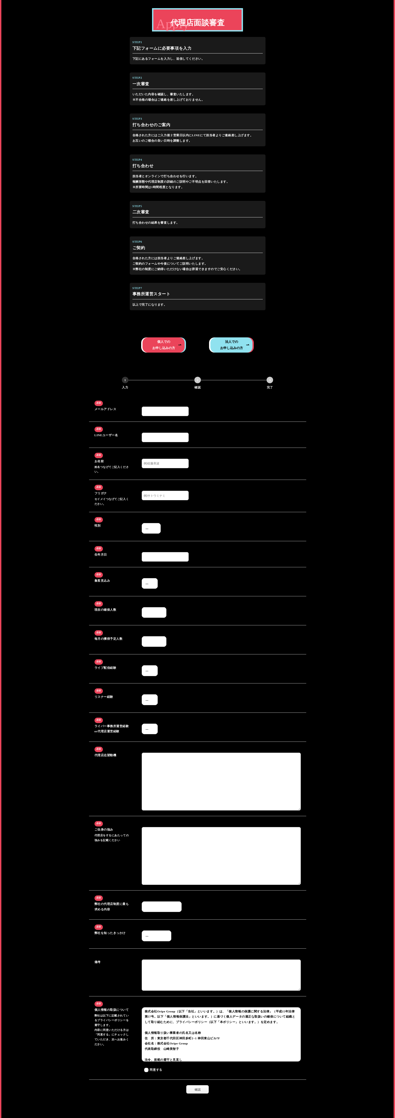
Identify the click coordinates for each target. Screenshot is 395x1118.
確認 (201, 1089)
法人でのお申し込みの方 (231, 344)
